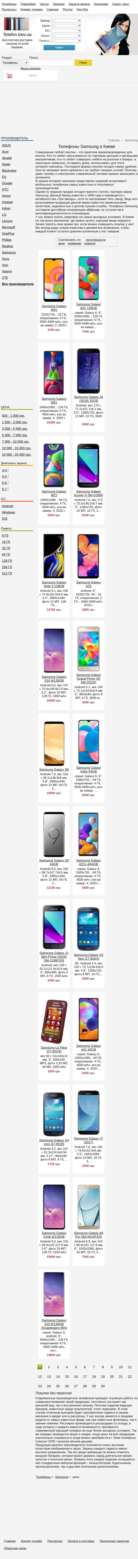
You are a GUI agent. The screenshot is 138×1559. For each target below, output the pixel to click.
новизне (90, 243)
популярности (95, 240)
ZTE (5, 278)
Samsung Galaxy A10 (88, 584)
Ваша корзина (30, 68)
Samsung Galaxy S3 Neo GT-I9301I (88, 957)
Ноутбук (82, 9)
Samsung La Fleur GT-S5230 (54, 1049)
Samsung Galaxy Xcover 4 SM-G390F (88, 493)
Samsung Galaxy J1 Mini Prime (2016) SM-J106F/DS (54, 956)
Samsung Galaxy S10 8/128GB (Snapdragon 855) (54, 1324)
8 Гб (5, 535)
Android (7, 506)
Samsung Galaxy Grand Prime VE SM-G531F (88, 678)
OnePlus (8, 233)
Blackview (9, 170)
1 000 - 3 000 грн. (15, 422)
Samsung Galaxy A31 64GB (88, 1047)
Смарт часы (120, 4)
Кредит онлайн (31, 1541)
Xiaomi (7, 271)
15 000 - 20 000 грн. (16, 454)
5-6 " (5, 483)
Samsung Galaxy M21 (54, 493)
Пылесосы (9, 9)
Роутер (68, 9)
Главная (10, 1541)
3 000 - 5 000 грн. (15, 429)
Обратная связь (15, 1548)
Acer (5, 152)
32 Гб (6, 548)
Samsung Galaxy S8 (54, 769)
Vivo (5, 265)
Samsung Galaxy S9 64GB (54, 862)
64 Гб (6, 554)
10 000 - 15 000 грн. (16, 448)
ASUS (6, 145)
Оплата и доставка (81, 1541)
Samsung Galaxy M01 (54, 308)
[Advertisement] (69, 108)
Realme (7, 246)
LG (4, 215)
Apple (6, 164)
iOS (4, 519)
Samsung (9, 252)
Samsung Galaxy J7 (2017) (88, 1140)
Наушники (101, 4)
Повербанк (28, 4)
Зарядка (59, 4)
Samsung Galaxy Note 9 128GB (54, 584)
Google (7, 183)
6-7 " (5, 489)
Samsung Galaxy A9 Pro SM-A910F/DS (88, 1235)
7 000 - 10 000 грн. (15, 441)
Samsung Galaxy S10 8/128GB (54, 678)
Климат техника (31, 9)
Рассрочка (54, 1541)
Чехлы (44, 4)
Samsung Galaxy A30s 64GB (88, 769)
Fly (4, 177)
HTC (5, 189)
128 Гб (7, 561)
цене (61, 243)
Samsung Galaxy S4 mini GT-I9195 (54, 1142)
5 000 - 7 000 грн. (15, 435)
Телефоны (9, 4)
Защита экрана (79, 4)
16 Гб (6, 542)
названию (74, 243)
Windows (8, 512)
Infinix (6, 208)
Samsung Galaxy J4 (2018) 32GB (88, 399)
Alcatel (7, 158)
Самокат (53, 9)
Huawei (7, 202)
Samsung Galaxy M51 (54, 400)
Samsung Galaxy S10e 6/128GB (54, 1235)
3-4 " (5, 470)
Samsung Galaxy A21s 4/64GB (88, 862)
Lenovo (7, 221)
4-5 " (5, 476)
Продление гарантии (114, 1541)
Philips (7, 240)
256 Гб (7, 567)
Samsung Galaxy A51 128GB (88, 306)
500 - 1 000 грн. (13, 416)
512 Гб (7, 573)
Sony (5, 259)
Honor (6, 196)
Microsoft (8, 227)
